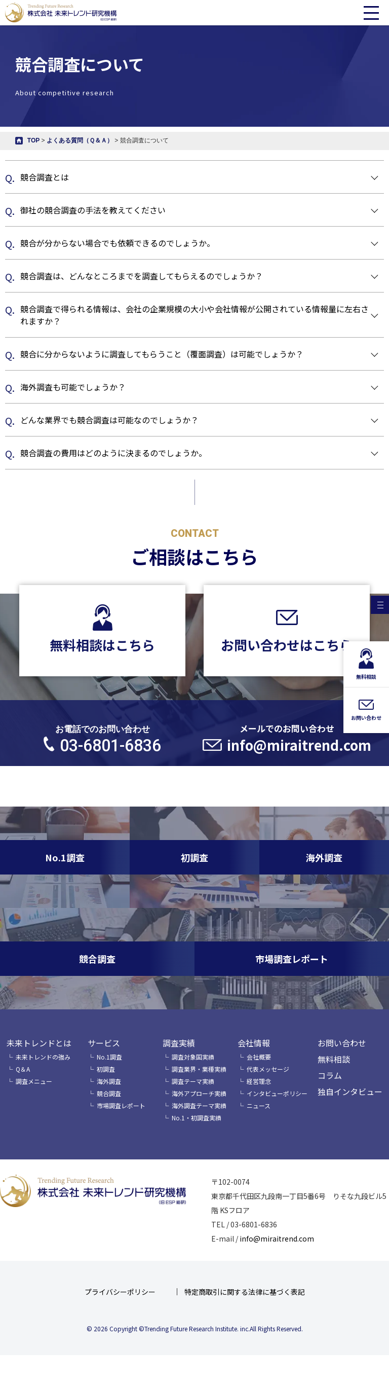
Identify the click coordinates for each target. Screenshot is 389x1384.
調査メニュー (34, 1081)
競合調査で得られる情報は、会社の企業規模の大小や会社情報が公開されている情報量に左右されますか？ (194, 315)
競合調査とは (44, 177)
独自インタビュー (350, 1091)
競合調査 (109, 1093)
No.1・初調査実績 (196, 1117)
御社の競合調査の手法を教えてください (93, 210)
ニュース (258, 1105)
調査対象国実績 (193, 1056)
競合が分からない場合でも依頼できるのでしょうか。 (117, 243)
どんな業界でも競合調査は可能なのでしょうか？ (109, 420)
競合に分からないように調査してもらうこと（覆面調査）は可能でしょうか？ (161, 354)
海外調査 (109, 1081)
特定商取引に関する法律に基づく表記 (244, 1292)
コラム (330, 1075)
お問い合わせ (342, 1043)
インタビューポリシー (277, 1093)
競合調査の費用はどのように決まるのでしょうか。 (113, 453)
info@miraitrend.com (277, 1238)
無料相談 (334, 1059)
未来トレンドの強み (43, 1056)
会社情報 (254, 1043)
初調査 (106, 1069)
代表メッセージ (268, 1069)
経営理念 (259, 1081)
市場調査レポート (121, 1105)
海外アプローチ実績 (199, 1093)
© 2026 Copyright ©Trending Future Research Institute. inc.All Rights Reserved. (195, 1328)
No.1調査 (109, 1056)
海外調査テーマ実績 (199, 1105)
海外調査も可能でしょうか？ (73, 387)
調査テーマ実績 (193, 1081)
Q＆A (23, 1069)
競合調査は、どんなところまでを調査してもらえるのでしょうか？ (141, 276)
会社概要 (259, 1056)
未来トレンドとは (39, 1043)
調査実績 (179, 1043)
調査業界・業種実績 (199, 1069)
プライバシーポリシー (120, 1292)
